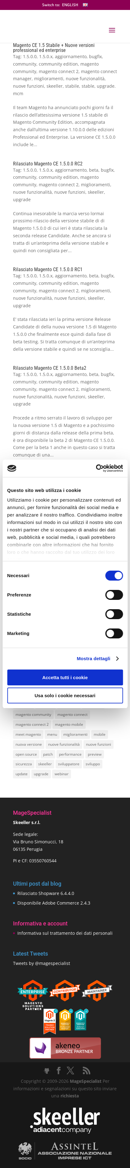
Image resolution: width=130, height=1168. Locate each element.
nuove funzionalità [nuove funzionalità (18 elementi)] (64, 744)
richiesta (69, 1096)
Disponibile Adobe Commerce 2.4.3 (53, 903)
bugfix (95, 56)
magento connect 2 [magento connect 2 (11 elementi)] (32, 724)
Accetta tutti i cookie (65, 677)
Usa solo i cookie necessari (65, 695)
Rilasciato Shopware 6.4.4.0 (45, 893)
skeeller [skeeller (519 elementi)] (45, 764)
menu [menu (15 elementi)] (52, 734)
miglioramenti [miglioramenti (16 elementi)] (75, 734)
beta (93, 170)
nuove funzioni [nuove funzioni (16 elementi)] (98, 744)
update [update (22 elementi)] (22, 773)
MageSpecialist (85, 1081)
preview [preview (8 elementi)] (94, 754)
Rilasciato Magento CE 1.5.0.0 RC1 (48, 269)
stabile (72, 86)
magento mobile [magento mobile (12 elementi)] (69, 724)
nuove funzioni (28, 86)
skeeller (55, 86)
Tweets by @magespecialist (41, 963)
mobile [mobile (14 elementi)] (99, 734)
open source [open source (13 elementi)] (26, 754)
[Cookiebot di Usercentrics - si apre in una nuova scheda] (96, 468)
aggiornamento (71, 56)
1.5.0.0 (30, 56)
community (24, 64)
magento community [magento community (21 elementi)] (33, 714)
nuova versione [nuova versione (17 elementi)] (29, 744)
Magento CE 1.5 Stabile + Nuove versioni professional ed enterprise (54, 47)
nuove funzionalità (85, 78)
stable (88, 86)
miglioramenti (48, 78)
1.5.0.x (45, 56)
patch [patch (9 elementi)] (48, 754)
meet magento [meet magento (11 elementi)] (28, 734)
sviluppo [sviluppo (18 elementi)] (93, 764)
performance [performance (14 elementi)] (70, 754)
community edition (58, 64)
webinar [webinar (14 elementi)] (62, 773)
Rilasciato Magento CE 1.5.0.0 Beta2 (49, 368)
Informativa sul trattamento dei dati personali (65, 933)
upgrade (22, 199)
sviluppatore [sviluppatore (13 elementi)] (68, 764)
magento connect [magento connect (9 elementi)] (72, 714)
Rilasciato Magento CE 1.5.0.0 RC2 (48, 164)
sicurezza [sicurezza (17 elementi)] (24, 764)
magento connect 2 (58, 71)
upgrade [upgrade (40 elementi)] (41, 773)
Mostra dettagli (93, 658)
